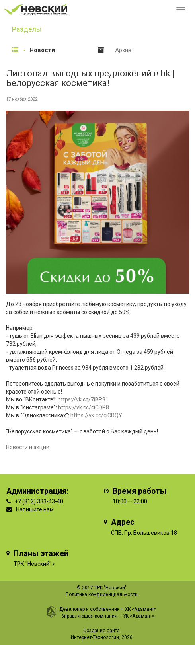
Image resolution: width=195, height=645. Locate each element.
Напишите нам (35, 509)
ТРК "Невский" (32, 564)
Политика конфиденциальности (102, 594)
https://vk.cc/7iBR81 (83, 399)
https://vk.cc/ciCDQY (96, 415)
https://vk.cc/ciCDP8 (83, 407)
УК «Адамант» (138, 616)
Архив (123, 50)
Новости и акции (27, 447)
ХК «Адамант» (140, 609)
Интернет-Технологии (95, 637)
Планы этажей (41, 553)
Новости (42, 50)
